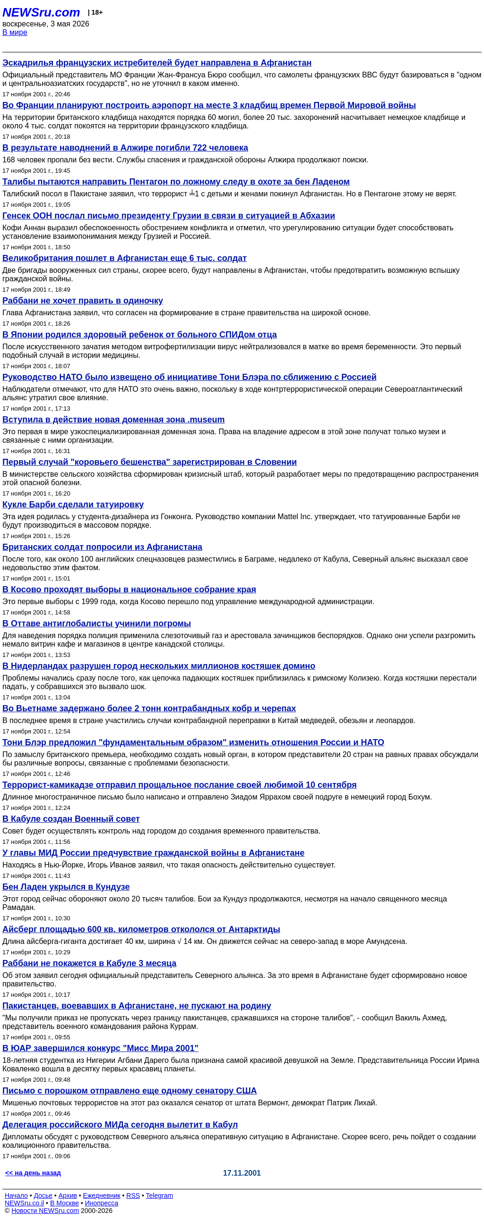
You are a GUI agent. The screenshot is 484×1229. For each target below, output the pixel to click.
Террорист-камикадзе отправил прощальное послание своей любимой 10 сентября (179, 785)
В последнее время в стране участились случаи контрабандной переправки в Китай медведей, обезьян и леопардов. (208, 720)
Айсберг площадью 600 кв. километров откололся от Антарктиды (141, 929)
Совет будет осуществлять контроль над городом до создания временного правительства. (161, 831)
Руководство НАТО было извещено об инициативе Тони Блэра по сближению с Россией (189, 377)
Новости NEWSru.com (45, 1210)
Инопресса (102, 1203)
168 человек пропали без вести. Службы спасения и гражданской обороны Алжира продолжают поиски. (185, 160)
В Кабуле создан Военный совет (71, 819)
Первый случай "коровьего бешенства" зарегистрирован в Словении (149, 462)
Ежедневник (102, 1195)
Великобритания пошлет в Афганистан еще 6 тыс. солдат (124, 258)
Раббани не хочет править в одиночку (82, 300)
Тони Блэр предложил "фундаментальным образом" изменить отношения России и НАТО (193, 742)
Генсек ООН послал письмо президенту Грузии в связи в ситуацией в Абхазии (168, 215)
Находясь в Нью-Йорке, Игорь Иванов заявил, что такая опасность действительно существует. (169, 865)
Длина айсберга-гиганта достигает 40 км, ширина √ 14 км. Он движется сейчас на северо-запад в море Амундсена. (204, 941)
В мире (14, 32)
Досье (43, 1195)
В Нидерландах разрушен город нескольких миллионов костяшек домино (158, 666)
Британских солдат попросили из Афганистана (102, 547)
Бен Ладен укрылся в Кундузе (66, 887)
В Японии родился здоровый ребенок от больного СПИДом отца (139, 334)
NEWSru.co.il (24, 1203)
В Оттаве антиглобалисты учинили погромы (96, 623)
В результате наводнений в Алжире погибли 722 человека (125, 147)
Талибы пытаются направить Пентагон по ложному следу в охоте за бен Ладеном (176, 181)
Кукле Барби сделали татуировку (73, 504)
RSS (133, 1195)
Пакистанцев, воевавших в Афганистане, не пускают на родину (136, 1005)
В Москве (64, 1203)
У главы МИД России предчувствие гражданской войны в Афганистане (153, 853)
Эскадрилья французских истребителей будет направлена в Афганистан (156, 62)
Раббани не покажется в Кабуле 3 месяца (89, 963)
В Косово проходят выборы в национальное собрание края (129, 589)
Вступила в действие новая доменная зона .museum (113, 419)
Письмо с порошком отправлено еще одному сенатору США (129, 1090)
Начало (16, 1195)
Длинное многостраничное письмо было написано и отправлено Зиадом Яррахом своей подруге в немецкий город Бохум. (217, 797)
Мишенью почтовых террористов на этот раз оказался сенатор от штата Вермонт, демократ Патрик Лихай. (189, 1103)
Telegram (159, 1195)
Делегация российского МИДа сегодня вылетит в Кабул (120, 1124)
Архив (68, 1195)
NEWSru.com (41, 12)
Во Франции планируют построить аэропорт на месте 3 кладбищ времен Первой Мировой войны (209, 105)
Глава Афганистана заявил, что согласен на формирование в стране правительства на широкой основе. (186, 313)
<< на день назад (33, 1173)
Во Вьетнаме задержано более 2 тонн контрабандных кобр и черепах (149, 708)
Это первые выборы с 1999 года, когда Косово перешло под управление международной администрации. (188, 602)
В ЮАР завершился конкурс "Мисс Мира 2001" (100, 1048)
